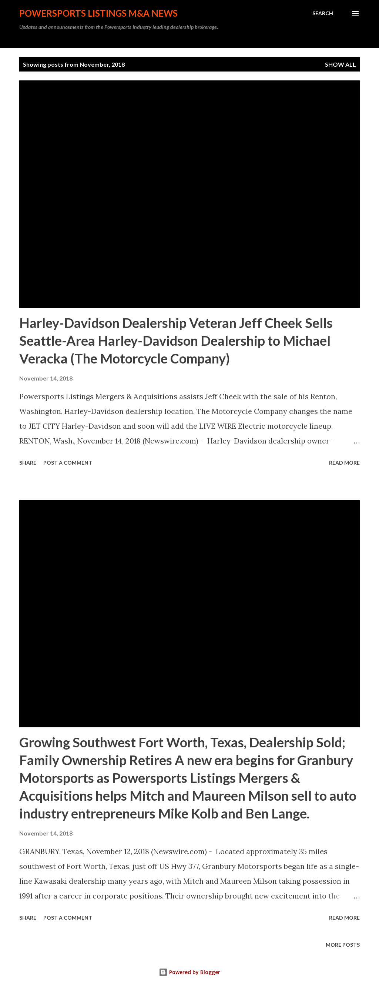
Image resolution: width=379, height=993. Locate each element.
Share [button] (27, 462)
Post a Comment (67, 462)
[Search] (322, 13)
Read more (344, 462)
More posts (343, 944)
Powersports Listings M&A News (98, 13)
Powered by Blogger (189, 972)
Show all (340, 64)
